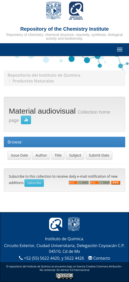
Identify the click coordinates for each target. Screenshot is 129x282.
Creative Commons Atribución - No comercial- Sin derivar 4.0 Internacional (81, 268)
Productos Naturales (33, 81)
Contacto (98, 258)
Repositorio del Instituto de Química (44, 75)
